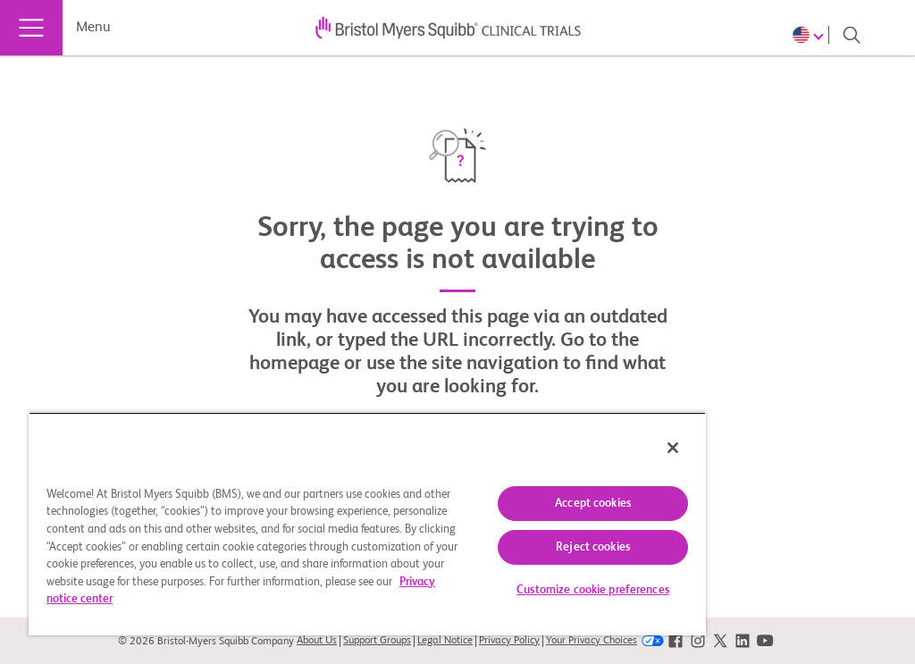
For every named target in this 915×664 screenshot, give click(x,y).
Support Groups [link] (377, 640)
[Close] (673, 447)
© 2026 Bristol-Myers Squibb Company (206, 641)
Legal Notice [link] (445, 640)
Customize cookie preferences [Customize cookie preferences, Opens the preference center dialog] (592, 590)
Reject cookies (593, 547)
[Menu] (31, 27)
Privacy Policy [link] (509, 640)
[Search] (851, 34)
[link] (675, 641)
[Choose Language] (810, 35)
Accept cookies (593, 503)
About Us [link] (317, 640)
